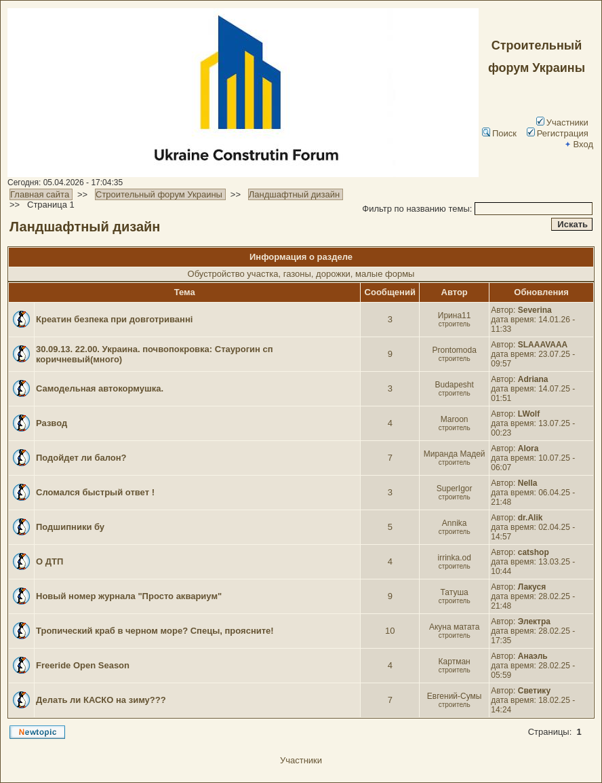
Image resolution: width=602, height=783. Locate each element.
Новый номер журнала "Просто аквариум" (129, 596)
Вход (578, 144)
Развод (51, 423)
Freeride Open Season (82, 665)
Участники (562, 122)
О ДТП (49, 561)
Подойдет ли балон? (81, 458)
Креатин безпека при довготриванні (114, 319)
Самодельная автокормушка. (99, 388)
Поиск (499, 133)
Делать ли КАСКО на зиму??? (101, 700)
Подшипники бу (70, 527)
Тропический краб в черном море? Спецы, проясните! (155, 631)
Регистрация (557, 133)
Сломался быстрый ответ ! (95, 492)
